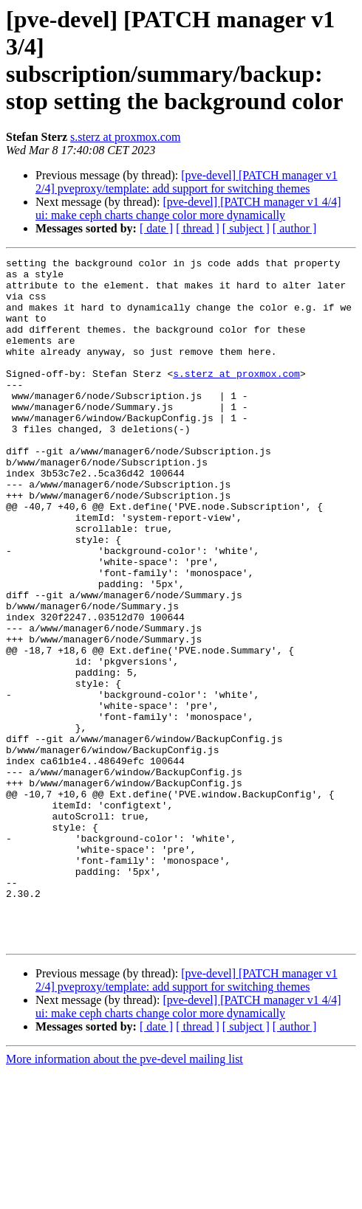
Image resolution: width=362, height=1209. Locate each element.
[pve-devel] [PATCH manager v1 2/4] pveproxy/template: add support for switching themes (186, 182)
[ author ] (295, 228)
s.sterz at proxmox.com (125, 137)
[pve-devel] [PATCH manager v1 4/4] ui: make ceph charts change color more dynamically (188, 208)
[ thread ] (197, 228)
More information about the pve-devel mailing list (124, 1196)
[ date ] (156, 228)
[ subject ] (246, 228)
